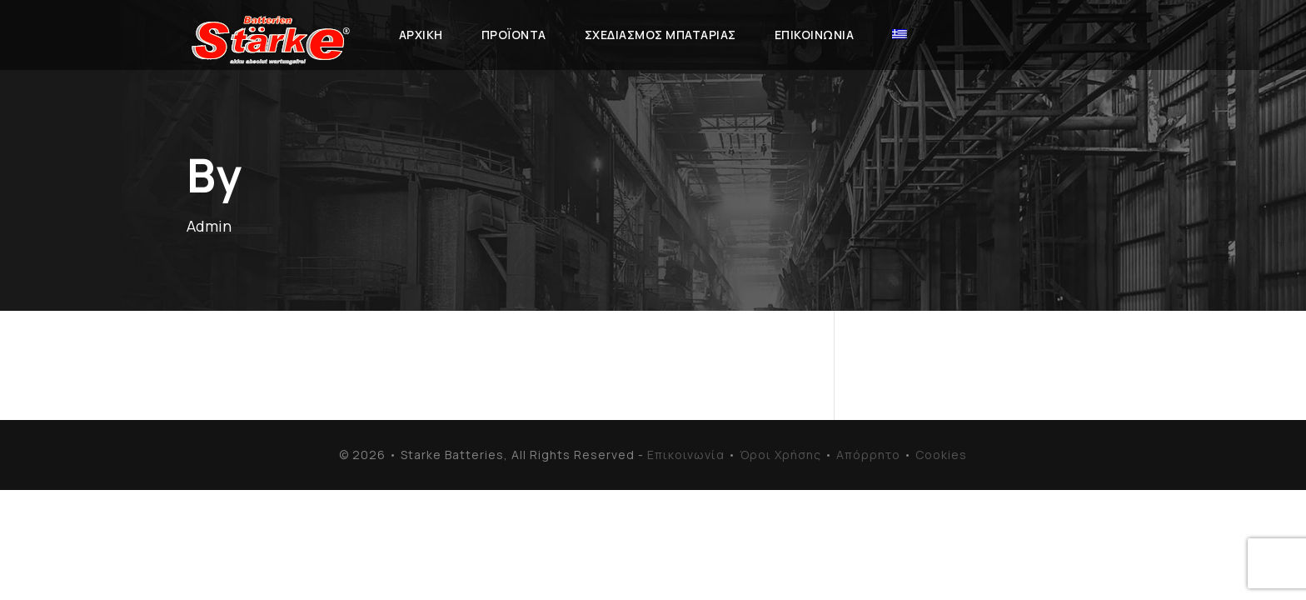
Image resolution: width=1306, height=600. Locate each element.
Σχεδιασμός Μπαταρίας (660, 34)
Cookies (941, 454)
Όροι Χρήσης (780, 454)
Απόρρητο (868, 454)
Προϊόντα (513, 34)
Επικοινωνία (815, 34)
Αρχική (421, 34)
